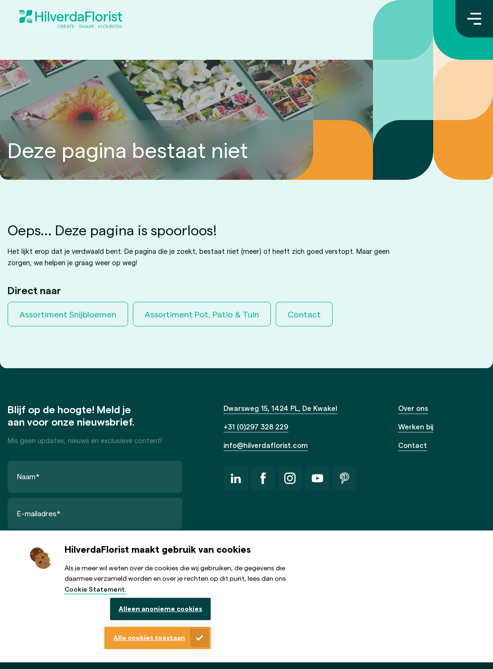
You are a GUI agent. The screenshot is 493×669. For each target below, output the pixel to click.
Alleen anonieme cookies (160, 608)
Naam (28, 476)
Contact (304, 314)
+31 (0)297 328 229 (255, 426)
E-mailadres (39, 513)
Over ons (413, 408)
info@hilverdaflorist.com (265, 445)
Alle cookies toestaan (149, 637)
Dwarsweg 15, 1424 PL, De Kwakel (280, 408)
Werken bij (415, 426)
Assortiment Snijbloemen (67, 314)
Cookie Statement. (95, 589)
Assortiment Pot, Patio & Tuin (202, 314)
